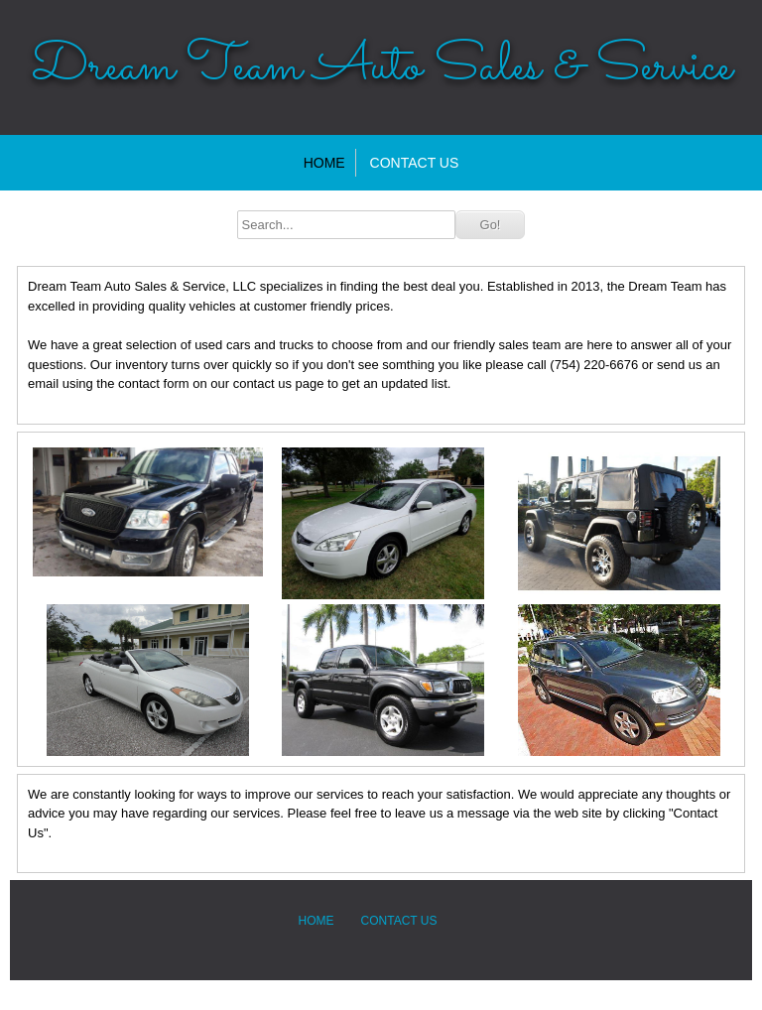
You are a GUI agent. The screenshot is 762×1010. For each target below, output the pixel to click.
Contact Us (414, 163)
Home (324, 163)
